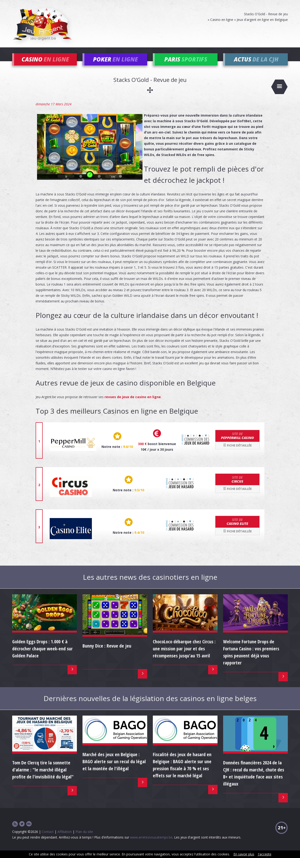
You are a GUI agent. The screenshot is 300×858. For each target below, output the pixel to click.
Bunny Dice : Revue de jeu (106, 652)
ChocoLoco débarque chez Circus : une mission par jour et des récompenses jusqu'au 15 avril (184, 655)
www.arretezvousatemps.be (151, 844)
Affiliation (64, 838)
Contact (48, 838)
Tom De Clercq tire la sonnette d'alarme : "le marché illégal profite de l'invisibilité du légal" (43, 776)
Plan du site (84, 838)
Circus (237, 486)
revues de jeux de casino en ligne (133, 403)
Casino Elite (237, 528)
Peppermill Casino (237, 442)
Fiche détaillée (237, 452)
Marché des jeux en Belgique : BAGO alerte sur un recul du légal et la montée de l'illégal (114, 768)
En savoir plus (243, 854)
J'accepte (264, 854)
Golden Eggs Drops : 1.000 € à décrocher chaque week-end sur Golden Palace (42, 655)
